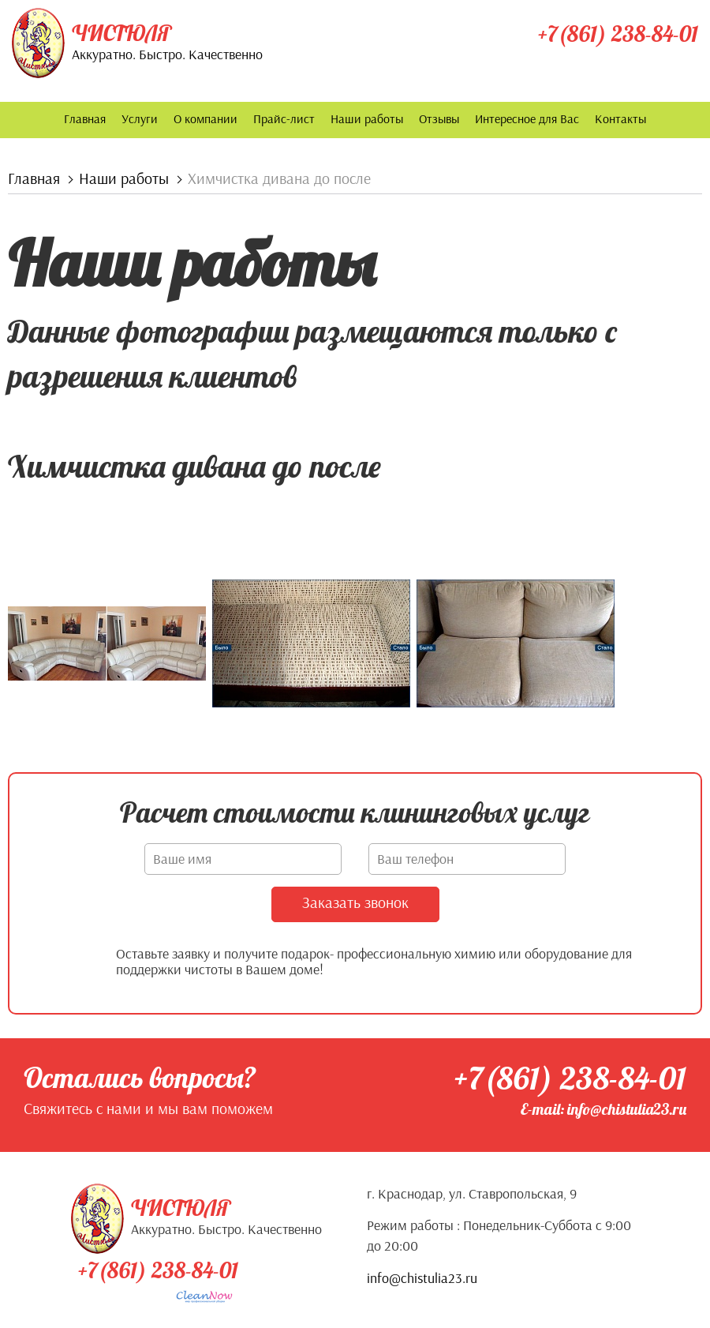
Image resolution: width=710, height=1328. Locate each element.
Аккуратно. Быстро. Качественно (167, 54)
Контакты (620, 118)
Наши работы (367, 118)
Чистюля (121, 33)
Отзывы (439, 118)
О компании (205, 118)
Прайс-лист (284, 118)
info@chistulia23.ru (422, 1277)
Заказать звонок (355, 901)
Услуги (139, 118)
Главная (85, 118)
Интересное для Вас (527, 118)
